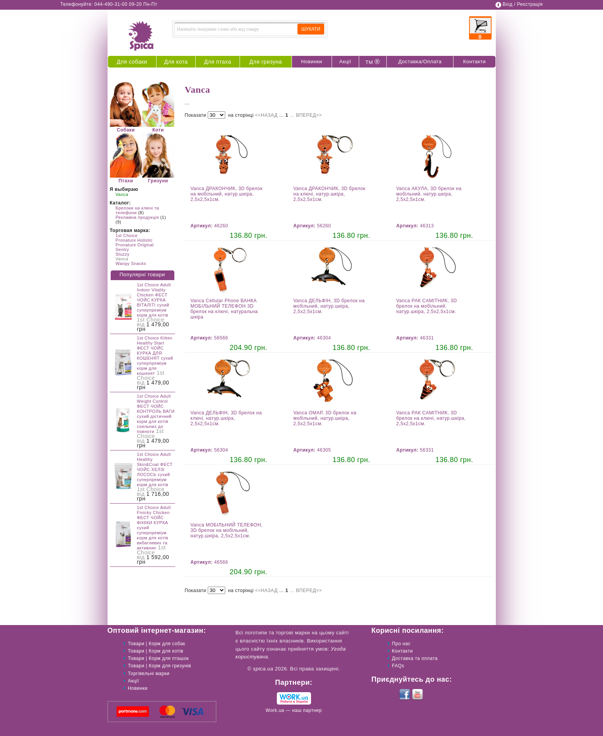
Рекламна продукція (137, 217)
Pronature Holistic (134, 240)
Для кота (176, 62)
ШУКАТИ (310, 29)
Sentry (122, 249)
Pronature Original (135, 244)
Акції (345, 61)
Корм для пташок (169, 658)
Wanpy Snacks (131, 263)
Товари (136, 643)
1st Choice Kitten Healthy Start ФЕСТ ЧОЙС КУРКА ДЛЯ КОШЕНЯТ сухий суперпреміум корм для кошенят (155, 356)
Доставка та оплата (415, 658)
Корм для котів (166, 651)
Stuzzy (123, 254)
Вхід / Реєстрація (522, 4)
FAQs (398, 665)
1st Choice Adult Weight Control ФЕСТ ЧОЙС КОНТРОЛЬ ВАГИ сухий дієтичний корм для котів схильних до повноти (156, 414)
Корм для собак (167, 643)
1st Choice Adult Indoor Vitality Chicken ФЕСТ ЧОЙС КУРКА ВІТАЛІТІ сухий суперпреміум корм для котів (154, 299)
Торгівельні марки (148, 673)
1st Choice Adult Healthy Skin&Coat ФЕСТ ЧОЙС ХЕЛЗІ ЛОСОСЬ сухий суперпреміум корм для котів (155, 469)
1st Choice (127, 235)
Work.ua (275, 710)
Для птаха (217, 62)
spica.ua (263, 669)
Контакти (474, 61)
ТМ (372, 62)
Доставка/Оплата (420, 61)
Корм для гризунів (170, 665)
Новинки (311, 61)
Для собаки (132, 62)
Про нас (401, 643)
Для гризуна (265, 62)
